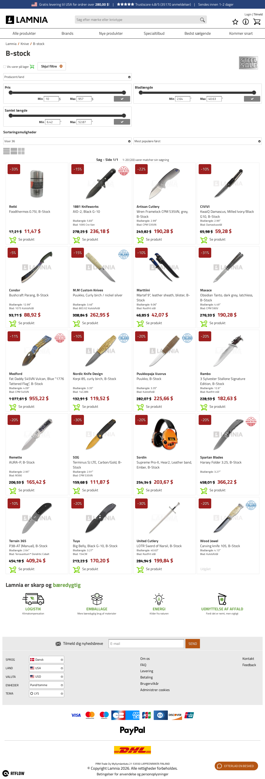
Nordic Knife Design (88, 373)
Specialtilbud (154, 33)
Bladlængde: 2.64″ (19, 550)
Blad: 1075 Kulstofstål (21, 308)
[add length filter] (122, 122)
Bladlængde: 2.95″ (19, 472)
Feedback (249, 664)
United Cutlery (147, 540)
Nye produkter (111, 33)
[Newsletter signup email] (146, 643)
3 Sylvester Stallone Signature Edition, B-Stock (222, 381)
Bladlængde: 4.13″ (210, 550)
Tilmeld (258, 14)
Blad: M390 (15, 475)
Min (41, 99)
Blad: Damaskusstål (211, 225)
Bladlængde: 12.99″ (20, 304)
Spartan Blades (211, 457)
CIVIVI (205, 206)
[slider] (11, 92)
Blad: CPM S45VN (19, 392)
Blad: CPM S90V (209, 308)
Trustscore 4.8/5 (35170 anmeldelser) (154, 4)
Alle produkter (24, 33)
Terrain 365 (17, 540)
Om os (145, 658)
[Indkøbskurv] (257, 22)
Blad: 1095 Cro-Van (84, 225)
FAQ (143, 664)
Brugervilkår (149, 683)
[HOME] (27, 19)
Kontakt (248, 658)
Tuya (76, 540)
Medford (15, 373)
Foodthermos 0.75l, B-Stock (29, 211)
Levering (146, 670)
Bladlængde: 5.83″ (83, 221)
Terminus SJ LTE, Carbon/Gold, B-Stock (97, 465)
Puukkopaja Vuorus (151, 373)
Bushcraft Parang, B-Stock (29, 295)
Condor (14, 290)
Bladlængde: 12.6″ (210, 388)
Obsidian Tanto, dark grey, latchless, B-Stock (226, 297)
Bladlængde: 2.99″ (147, 221)
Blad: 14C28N (80, 392)
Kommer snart (241, 33)
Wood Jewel (209, 540)
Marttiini (143, 290)
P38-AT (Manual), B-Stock (28, 545)
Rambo (205, 373)
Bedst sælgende (198, 33)
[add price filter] (122, 99)
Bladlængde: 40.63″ (147, 550)
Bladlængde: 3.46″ (83, 304)
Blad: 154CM (80, 554)
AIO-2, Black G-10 (86, 211)
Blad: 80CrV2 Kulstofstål (86, 308)
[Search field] (141, 19)
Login (248, 14)
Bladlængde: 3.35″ (83, 388)
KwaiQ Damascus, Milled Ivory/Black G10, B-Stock (227, 214)
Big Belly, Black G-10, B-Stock (95, 545)
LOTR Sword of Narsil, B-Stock (159, 545)
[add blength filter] (252, 99)
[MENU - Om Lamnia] (246, 22)
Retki (13, 206)
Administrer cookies (155, 689)
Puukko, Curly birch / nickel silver (98, 295)
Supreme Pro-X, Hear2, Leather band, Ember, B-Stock (164, 465)
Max (73, 99)
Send (192, 643)
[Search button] (202, 20)
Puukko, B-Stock (149, 378)
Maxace (206, 290)
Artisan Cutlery (148, 206)
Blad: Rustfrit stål (146, 308)
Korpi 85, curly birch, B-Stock (94, 378)
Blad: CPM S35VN (146, 225)
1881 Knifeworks (86, 206)
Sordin (142, 457)
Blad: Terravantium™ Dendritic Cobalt (29, 554)
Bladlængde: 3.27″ (210, 472)
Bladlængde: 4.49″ (210, 304)
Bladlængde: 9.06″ (147, 304)
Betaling (146, 677)
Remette (15, 457)
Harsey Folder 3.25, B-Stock (221, 462)
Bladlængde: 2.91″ (83, 472)
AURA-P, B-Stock (22, 462)
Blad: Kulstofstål (146, 392)
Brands (67, 33)
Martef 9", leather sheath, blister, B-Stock (163, 297)
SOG (76, 457)
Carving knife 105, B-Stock (220, 545)
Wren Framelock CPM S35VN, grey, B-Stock (162, 214)
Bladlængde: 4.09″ (19, 388)
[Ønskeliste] (235, 22)
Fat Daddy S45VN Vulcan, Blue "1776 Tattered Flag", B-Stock (36, 381)
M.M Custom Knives (88, 290)
